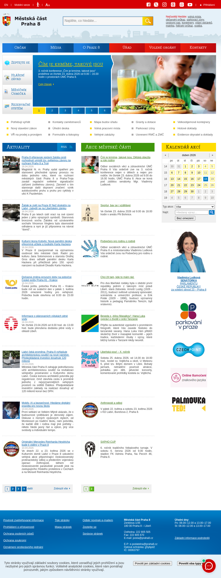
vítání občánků (203, 22)
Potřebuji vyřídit (20, 122)
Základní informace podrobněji (192, 538)
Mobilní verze (22, 4)
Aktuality (18, 147)
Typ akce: (168, 206)
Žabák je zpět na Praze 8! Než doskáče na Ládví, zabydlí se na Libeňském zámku (46, 207)
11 (205, 172)
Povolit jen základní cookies (152, 563)
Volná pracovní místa (107, 128)
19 (212, 178)
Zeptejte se (89, 527)
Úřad (127, 47)
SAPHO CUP (108, 441)
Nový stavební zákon (24, 128)
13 (172, 178)
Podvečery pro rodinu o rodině (118, 241)
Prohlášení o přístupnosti (18, 527)
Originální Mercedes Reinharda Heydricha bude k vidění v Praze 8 (46, 443)
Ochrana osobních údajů (18, 533)
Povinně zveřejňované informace (23, 520)
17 (198, 178)
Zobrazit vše (61, 488)
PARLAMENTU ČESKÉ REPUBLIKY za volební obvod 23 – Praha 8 (188, 280)
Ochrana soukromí (14, 540)
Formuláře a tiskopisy (66, 134)
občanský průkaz (175, 19)
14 (178, 178)
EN (6, 4)
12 (212, 172)
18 (205, 178)
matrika (170, 25)
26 (212, 185)
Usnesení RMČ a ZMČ (150, 134)
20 (172, 185)
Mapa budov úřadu (106, 122)
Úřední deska (61, 128)
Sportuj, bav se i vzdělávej (116, 205)
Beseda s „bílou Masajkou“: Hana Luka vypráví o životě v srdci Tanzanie (123, 318)
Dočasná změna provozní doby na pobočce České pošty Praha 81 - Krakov (47, 279)
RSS (64, 146)
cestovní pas (173, 22)
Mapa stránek (63, 527)
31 (178, 166)
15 (185, 178)
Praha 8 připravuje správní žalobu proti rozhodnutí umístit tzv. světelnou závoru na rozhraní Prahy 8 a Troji (46, 160)
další (30, 488)
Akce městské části (108, 147)
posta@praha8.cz (143, 538)
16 (192, 178)
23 (192, 185)
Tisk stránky (62, 520)
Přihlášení (209, 4)
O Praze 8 (91, 47)
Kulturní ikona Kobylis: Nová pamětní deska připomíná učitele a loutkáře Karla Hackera (47, 243)
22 (185, 185)
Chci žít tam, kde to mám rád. (117, 277)
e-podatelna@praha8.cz (143, 544)
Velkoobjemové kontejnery (194, 122)
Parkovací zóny (145, 128)
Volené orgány (162, 47)
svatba (198, 25)
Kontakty (198, 47)
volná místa (194, 16)
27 (172, 191)
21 (178, 185)
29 (185, 191)
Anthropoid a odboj (111, 402)
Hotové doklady (187, 128)
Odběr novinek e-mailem (98, 520)
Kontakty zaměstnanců (67, 122)
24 (198, 185)
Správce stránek (93, 533)
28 (178, 191)
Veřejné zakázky (104, 134)
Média (56, 47)
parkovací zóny (195, 19)
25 (205, 185)
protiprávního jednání (23, 547)
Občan (20, 47)
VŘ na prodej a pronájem (26, 134)
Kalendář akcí (183, 147)
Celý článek (45, 84)
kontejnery (188, 22)
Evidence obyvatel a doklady (195, 134)
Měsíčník (19, 91)
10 (198, 172)
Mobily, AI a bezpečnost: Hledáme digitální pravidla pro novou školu (46, 404)
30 (172, 166)
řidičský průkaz (184, 25)
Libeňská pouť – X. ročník (115, 351)
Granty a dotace (146, 122)
